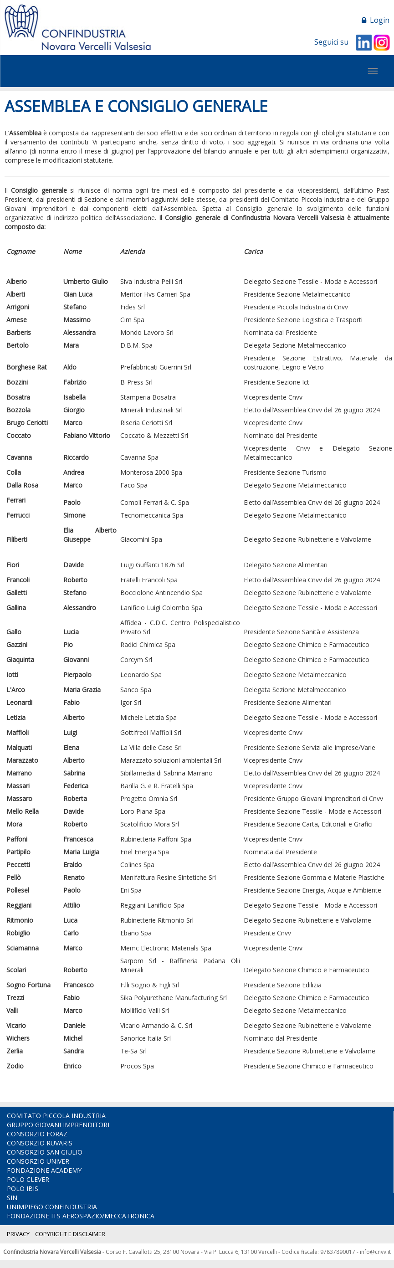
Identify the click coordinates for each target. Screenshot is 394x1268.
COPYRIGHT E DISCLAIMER (70, 1234)
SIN (12, 1197)
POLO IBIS (22, 1188)
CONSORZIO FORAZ (37, 1133)
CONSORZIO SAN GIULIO (44, 1152)
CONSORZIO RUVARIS (39, 1143)
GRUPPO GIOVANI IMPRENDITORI (58, 1124)
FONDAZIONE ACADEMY (44, 1170)
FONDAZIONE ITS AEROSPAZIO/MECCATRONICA (80, 1216)
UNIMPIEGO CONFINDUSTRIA (52, 1206)
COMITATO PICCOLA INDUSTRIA (56, 1115)
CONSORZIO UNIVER (38, 1161)
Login (375, 20)
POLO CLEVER (28, 1179)
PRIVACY (18, 1234)
